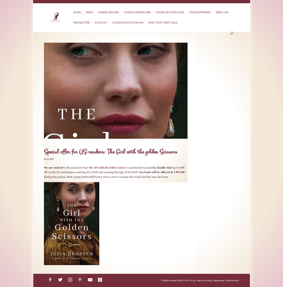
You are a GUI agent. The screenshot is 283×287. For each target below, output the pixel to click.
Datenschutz (232, 280)
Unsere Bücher (108, 12)
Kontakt (101, 22)
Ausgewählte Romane (127, 22)
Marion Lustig (204, 280)
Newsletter (81, 22)
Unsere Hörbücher (137, 12)
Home (77, 12)
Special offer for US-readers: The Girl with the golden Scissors (110, 152)
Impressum (219, 280)
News (89, 12)
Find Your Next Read (163, 22)
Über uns (222, 12)
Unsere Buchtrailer (170, 12)
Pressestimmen (200, 12)
